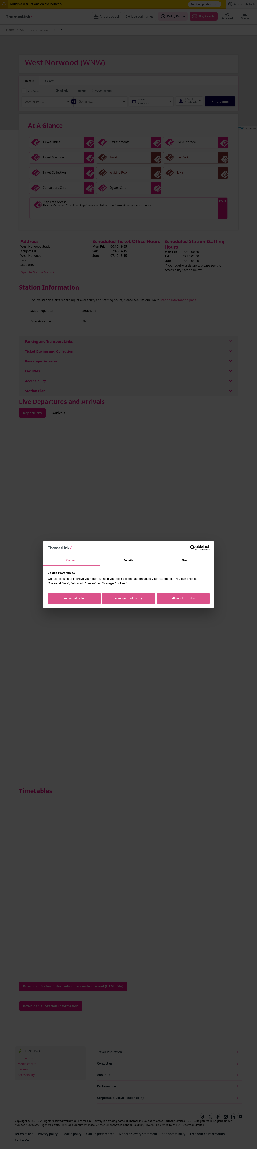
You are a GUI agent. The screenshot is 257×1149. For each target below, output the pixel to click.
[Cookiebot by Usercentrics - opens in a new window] (193, 548)
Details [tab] (128, 560)
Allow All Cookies (183, 598)
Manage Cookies (128, 598)
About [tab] (185, 560)
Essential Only (74, 598)
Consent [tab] (72, 560)
